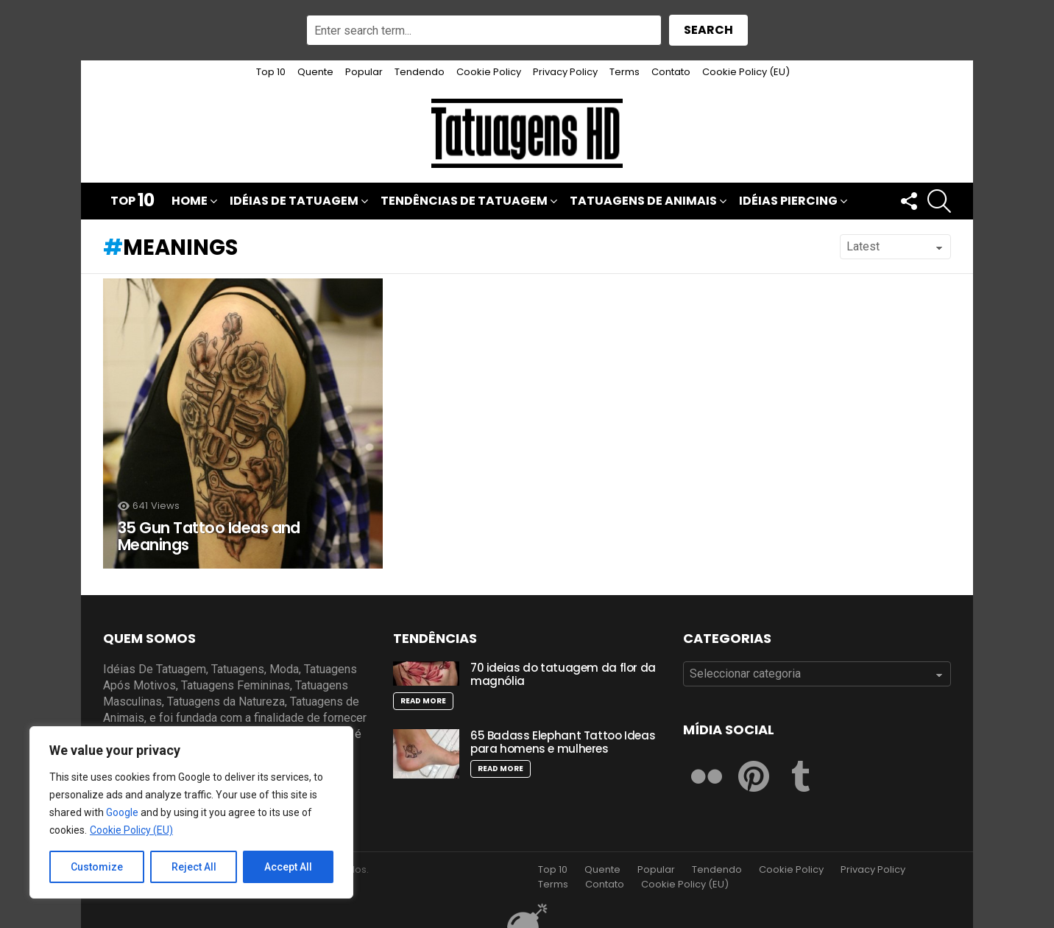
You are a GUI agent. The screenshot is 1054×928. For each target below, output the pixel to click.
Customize (97, 867)
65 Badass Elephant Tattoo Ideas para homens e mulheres (562, 742)
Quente (315, 72)
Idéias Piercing (788, 202)
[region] (191, 812)
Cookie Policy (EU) (131, 830)
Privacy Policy (565, 72)
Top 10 (271, 72)
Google (122, 812)
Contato (670, 72)
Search (708, 29)
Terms (624, 72)
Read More (423, 700)
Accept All (288, 867)
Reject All (193, 867)
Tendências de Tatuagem (464, 202)
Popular (364, 72)
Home (189, 202)
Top (132, 201)
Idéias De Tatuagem (294, 202)
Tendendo (420, 72)
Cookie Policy (488, 72)
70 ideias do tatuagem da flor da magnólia (563, 674)
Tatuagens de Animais (643, 202)
